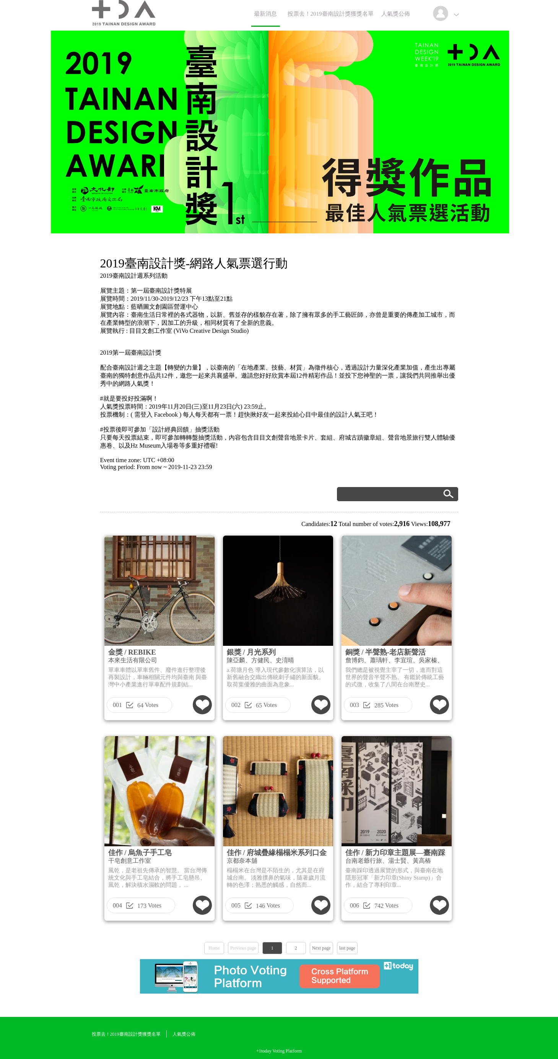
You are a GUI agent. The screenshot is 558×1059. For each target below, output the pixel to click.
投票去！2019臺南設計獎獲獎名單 (331, 14)
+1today (263, 1051)
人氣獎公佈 (395, 14)
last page (347, 948)
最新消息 (265, 14)
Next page (321, 948)
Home (214, 948)
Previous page (243, 948)
